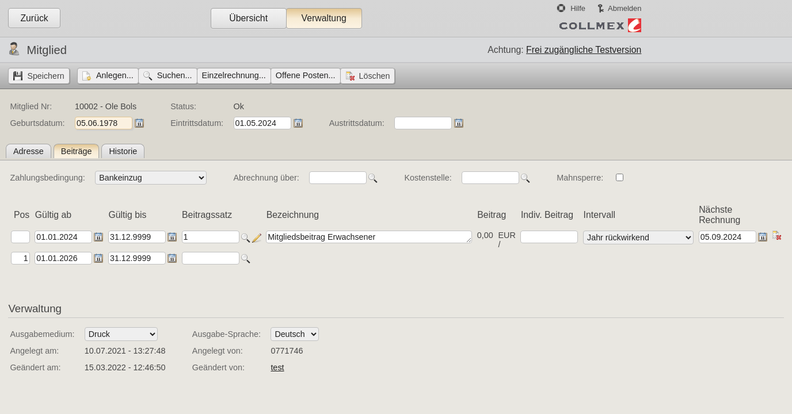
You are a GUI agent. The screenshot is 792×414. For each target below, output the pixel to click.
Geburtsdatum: (37, 123)
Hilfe (577, 8)
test (277, 367)
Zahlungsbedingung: (47, 177)
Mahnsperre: (580, 177)
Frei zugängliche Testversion (583, 50)
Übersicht (248, 18)
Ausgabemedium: (42, 334)
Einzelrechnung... (234, 75)
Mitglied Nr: (31, 106)
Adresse (28, 151)
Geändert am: (35, 367)
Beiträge (76, 151)
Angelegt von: (217, 350)
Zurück (34, 18)
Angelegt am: (34, 350)
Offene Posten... (306, 75)
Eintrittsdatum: (196, 123)
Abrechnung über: (266, 177)
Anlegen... (115, 75)
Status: (183, 106)
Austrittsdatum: (356, 123)
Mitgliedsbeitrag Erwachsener (369, 237)
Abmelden (624, 8)
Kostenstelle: (427, 177)
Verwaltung (323, 18)
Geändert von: (218, 367)
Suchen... (174, 75)
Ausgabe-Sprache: (226, 334)
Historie (123, 151)
